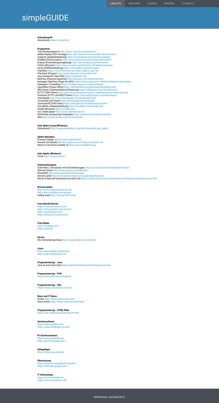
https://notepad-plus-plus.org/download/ (83, 84)
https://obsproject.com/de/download (98, 89)
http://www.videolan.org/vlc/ (70, 111)
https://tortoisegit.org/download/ (78, 100)
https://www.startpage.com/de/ (53, 327)
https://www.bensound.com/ (52, 206)
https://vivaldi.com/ (65, 109)
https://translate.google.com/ (52, 366)
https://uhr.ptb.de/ (59, 40)
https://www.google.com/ (50, 324)
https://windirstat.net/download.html (92, 114)
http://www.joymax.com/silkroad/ (70, 170)
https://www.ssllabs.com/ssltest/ (79, 240)
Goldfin (152, 3)
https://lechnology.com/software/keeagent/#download (102, 81)
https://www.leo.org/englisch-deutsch (56, 363)
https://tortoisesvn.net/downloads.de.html (85, 103)
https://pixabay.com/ (48, 226)
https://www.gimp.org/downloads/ (81, 68)
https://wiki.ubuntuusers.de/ (51, 254)
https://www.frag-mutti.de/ (51, 352)
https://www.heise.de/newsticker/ (67, 301)
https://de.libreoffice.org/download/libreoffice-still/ (90, 87)
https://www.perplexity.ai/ (50, 338)
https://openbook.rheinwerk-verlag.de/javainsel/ (86, 265)
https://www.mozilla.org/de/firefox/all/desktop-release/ (84, 65)
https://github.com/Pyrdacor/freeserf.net (82, 142)
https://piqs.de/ (45, 228)
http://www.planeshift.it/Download (66, 173)
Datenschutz (117, 397)
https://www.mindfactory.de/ (52, 380)
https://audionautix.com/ (50, 212)
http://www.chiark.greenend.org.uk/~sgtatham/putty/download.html (93, 92)
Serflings (134, 3)
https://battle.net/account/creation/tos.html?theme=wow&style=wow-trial (119, 178)
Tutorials (187, 3)
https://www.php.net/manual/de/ (54, 276)
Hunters (169, 3)
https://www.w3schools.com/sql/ (54, 287)
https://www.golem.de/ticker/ (60, 299)
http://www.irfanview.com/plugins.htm (77, 73)
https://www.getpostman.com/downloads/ (95, 95)
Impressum (100, 397)
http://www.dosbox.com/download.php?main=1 (87, 59)
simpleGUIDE (45, 17)
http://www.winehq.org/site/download (62, 117)
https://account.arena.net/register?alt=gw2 (107, 167)
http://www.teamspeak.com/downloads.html (73, 98)
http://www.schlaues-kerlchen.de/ (54, 189)
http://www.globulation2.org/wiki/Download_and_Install (79, 128)
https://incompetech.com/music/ (54, 209)
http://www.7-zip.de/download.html (78, 51)
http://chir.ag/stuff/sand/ (63, 195)
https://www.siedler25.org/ (82, 145)
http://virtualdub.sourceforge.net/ (86, 106)
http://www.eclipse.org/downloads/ (90, 62)
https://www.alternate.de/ (50, 377)
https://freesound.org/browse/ (53, 214)
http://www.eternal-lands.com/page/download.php (78, 175)
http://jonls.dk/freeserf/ (70, 139)
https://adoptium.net (75, 76)
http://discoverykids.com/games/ (54, 192)
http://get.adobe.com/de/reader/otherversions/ (92, 54)
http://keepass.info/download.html (85, 79)
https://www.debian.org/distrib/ (53, 251)
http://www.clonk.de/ (54, 156)
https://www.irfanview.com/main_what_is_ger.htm (73, 70)
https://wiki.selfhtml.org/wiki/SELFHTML (58, 313)
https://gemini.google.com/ (51, 341)
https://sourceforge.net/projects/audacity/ (89, 57)
